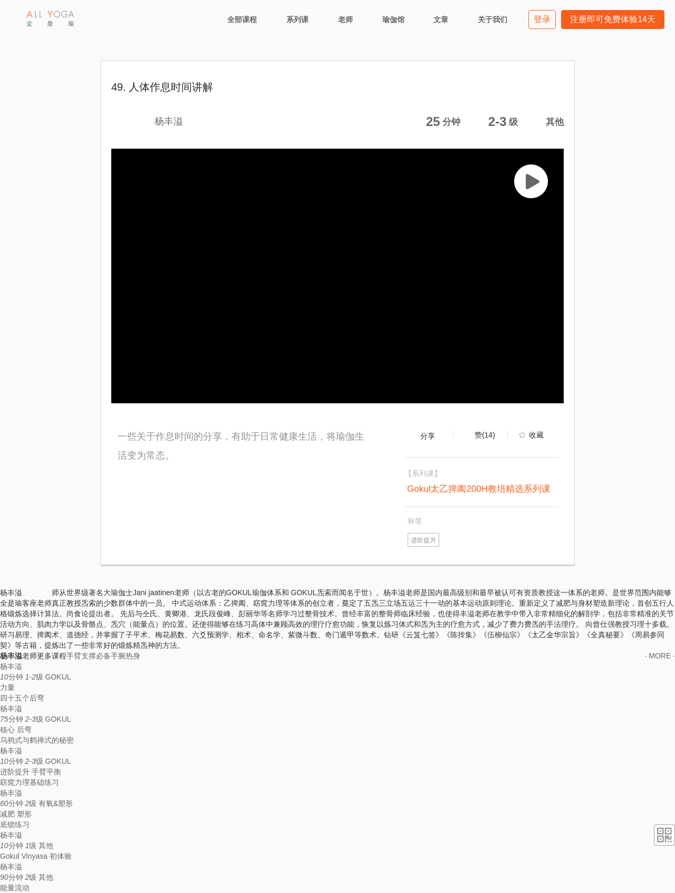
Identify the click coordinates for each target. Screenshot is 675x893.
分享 (427, 436)
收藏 (536, 435)
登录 (542, 19)
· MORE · (659, 656)
